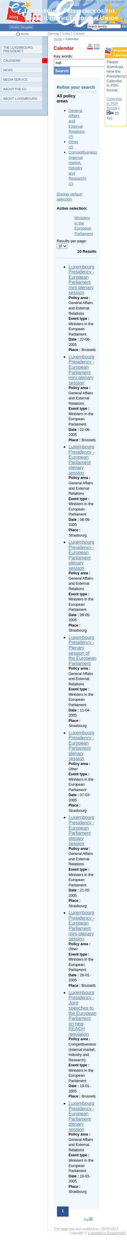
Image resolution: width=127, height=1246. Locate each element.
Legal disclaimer (113, 2)
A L (20, 98)
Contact (79, 33)
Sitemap (53, 33)
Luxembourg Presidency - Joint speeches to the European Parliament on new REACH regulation (82, 1013)
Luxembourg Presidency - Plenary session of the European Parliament (82, 650)
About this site (87, 2)
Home (25, 33)
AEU (14, 89)
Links (66, 33)
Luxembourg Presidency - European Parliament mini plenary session (81, 279)
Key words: (63, 56)
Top (88, 1219)
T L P (18, 49)
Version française (21, 27)
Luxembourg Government (107, 1233)
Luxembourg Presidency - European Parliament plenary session (81, 459)
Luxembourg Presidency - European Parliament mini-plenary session (81, 925)
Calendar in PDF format (114, 103)
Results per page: (72, 241)
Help (69, 2)
